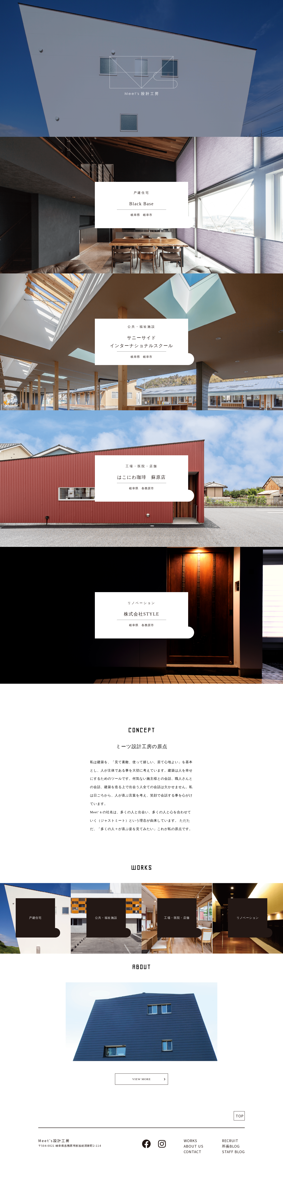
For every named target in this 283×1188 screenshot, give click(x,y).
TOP (240, 1115)
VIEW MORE (141, 1079)
